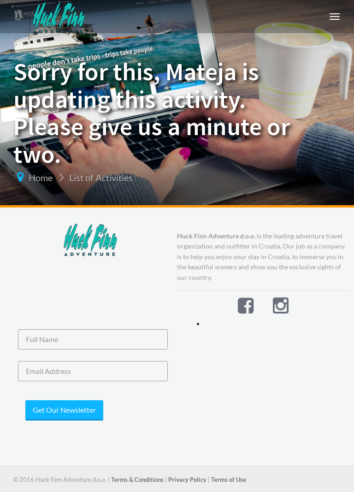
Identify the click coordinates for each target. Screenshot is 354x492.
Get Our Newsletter (64, 409)
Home (41, 177)
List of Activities (101, 177)
